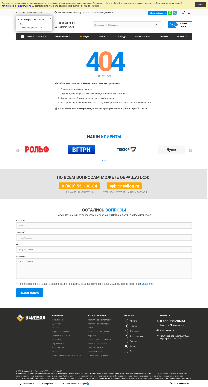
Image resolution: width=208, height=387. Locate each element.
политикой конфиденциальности (16, 5)
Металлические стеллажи (99, 320)
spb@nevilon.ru (66, 26)
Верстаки (92, 336)
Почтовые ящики (95, 351)
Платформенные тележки (99, 340)
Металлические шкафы (98, 324)
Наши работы (58, 347)
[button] (17, 150)
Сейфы (91, 328)
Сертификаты (58, 343)
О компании (57, 320)
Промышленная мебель (98, 332)
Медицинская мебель (97, 343)
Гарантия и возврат (61, 332)
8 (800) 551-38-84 (79, 186)
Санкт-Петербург (34, 12)
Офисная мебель (95, 347)
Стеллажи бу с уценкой (98, 355)
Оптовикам (57, 340)
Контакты (56, 351)
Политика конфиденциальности (66, 355)
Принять (201, 4)
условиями (148, 283)
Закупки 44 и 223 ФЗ (61, 336)
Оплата (55, 328)
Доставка (56, 324)
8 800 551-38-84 (66, 23)
